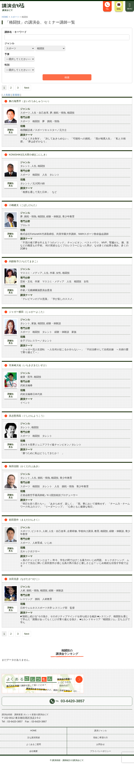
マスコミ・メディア (31, 272)
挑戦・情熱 (60, 112)
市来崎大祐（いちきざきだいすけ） (28, 365)
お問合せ (100, 744)
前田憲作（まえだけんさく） (25, 519)
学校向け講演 (85, 531)
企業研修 (72, 531)
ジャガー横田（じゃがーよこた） (27, 311)
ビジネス (36, 531)
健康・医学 (26, 376)
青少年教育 (68, 216)
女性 (58, 272)
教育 (96, 531)
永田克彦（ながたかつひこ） (25, 579)
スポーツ (15, 17)
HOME (5, 17)
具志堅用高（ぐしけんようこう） (27, 415)
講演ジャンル (100, 730)
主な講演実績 (33, 737)
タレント (25, 166)
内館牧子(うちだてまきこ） (24, 261)
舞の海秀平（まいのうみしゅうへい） (29, 101)
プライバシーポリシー (100, 751)
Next (26, 87)
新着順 (16, 94)
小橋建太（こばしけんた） (23, 205)
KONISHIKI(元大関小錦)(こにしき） (28, 154)
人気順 (6, 94)
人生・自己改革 (40, 112)
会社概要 (33, 751)
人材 (45, 531)
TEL (107, 6)
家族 (33, 323)
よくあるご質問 (33, 744)
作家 (52, 272)
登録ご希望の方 (100, 737)
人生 (33, 166)
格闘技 (71, 112)
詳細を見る (11, 131)
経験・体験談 (53, 216)
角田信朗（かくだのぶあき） (25, 466)
